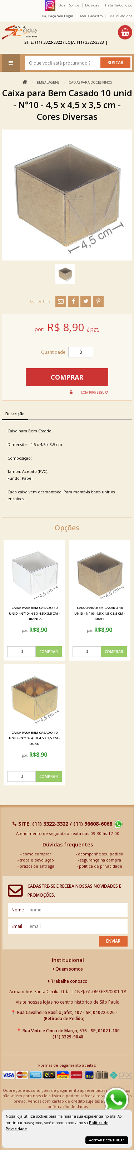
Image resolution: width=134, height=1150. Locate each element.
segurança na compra (100, 860)
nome (17, 910)
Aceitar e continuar (107, 1140)
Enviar (113, 941)
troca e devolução (37, 860)
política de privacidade (100, 866)
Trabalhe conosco (68, 981)
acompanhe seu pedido (100, 853)
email (16, 926)
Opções (67, 527)
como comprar (37, 853)
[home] (19, 32)
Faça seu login (60, 16)
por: (25, 630)
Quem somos (68, 969)
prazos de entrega (37, 866)
